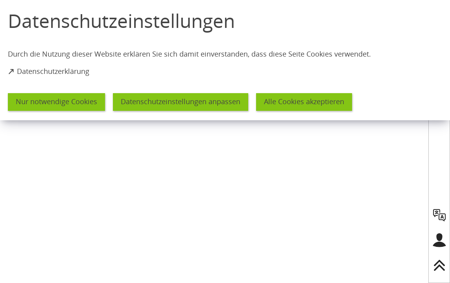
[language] (439, 215)
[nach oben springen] (439, 265)
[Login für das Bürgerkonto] (439, 240)
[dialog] (225, 60)
